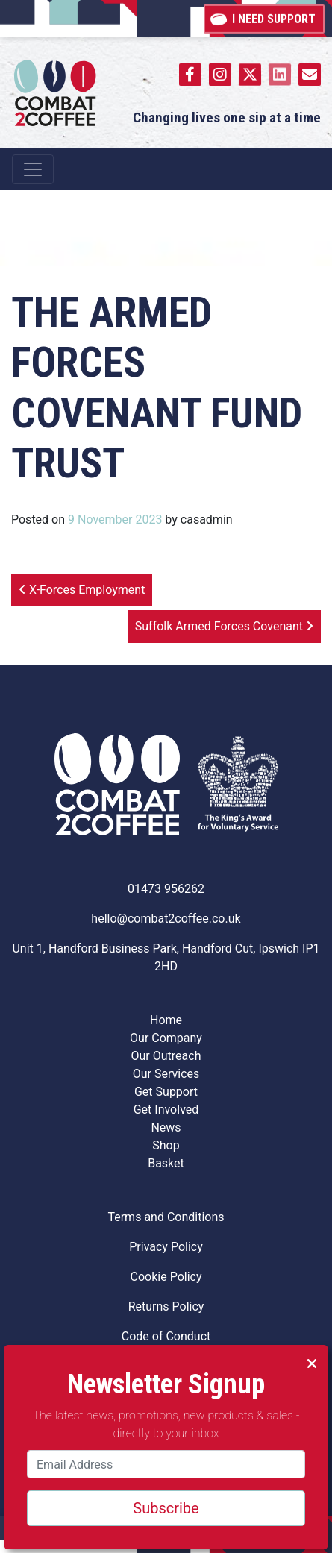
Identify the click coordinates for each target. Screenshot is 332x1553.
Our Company (166, 1038)
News (166, 1127)
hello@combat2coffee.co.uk (165, 919)
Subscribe (165, 1508)
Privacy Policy (166, 1247)
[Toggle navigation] (33, 169)
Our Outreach (166, 1056)
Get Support (166, 1092)
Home (166, 1020)
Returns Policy (166, 1306)
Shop (165, 1145)
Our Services (166, 1074)
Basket (166, 1163)
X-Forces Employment (82, 590)
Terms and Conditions (165, 1217)
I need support (264, 17)
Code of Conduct (166, 1336)
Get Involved (166, 1109)
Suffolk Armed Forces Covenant (224, 626)
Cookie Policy (166, 1277)
